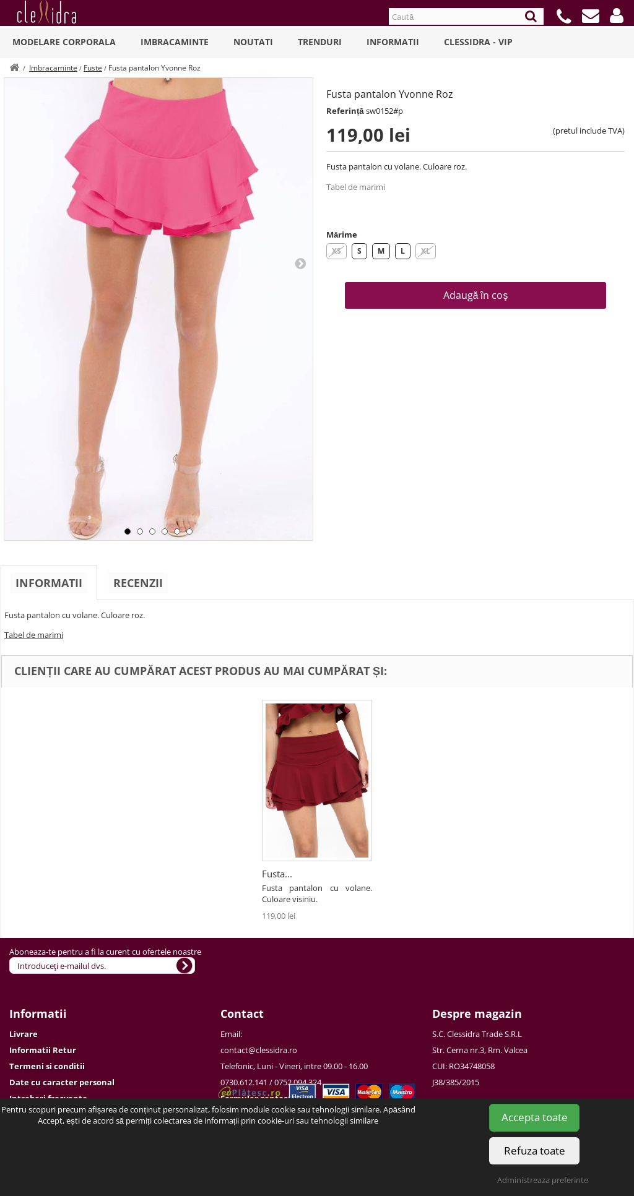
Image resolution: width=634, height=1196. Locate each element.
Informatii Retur (42, 1050)
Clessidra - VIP (478, 42)
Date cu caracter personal (62, 1082)
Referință (345, 110)
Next (300, 263)
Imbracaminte (175, 42)
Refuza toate (534, 1150)
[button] (616, 15)
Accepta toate (535, 1117)
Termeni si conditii (47, 1066)
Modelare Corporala (64, 42)
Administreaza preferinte (542, 1179)
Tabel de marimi (355, 186)
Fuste (93, 67)
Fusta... (277, 873)
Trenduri (320, 42)
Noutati (253, 42)
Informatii (393, 42)
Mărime (341, 234)
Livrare (23, 1033)
